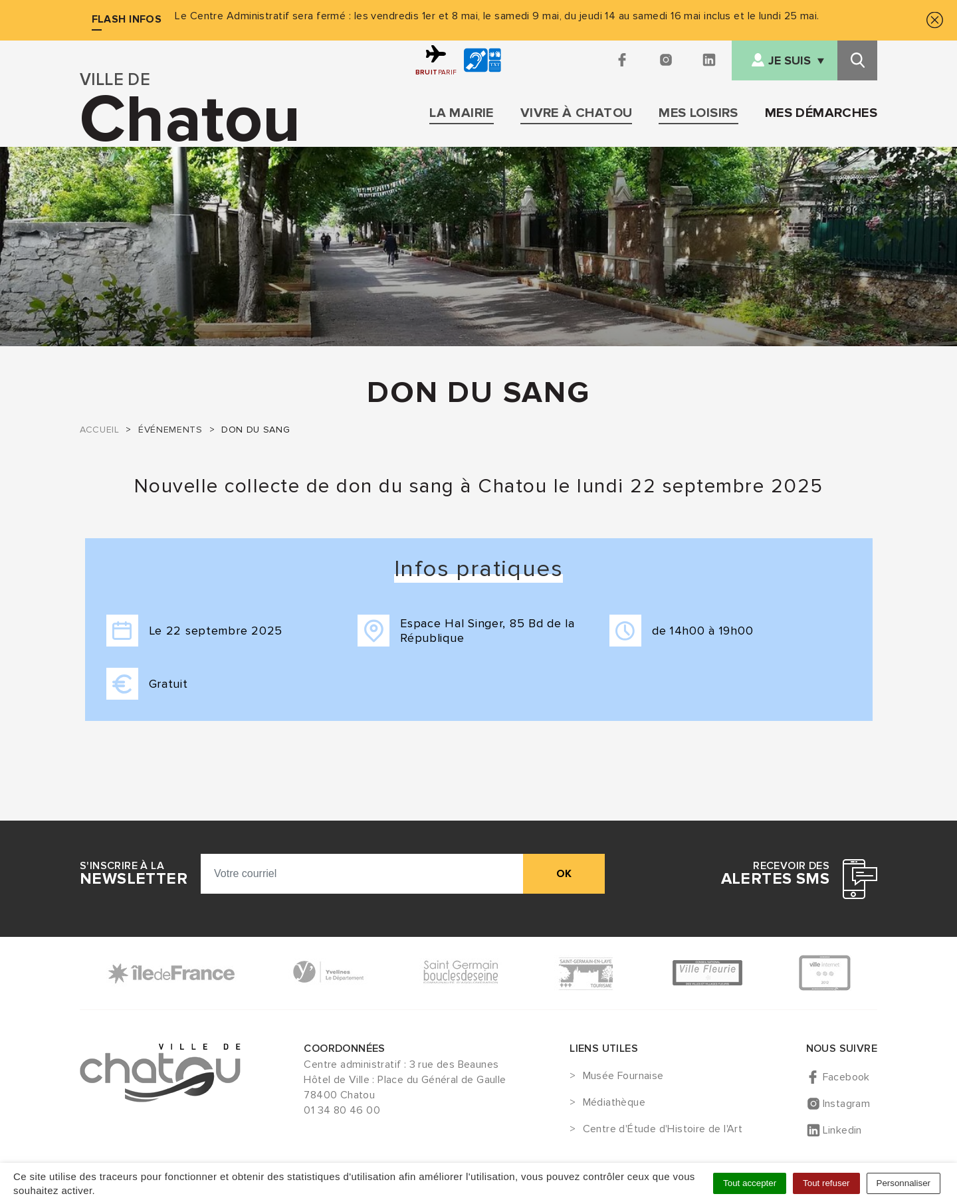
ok (564, 873)
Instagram (847, 1103)
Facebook (846, 1077)
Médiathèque (614, 1103)
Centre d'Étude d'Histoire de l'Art (663, 1130)
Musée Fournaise (623, 1076)
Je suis (789, 61)
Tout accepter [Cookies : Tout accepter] (749, 1183)
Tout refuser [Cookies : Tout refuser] (826, 1183)
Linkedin (842, 1130)
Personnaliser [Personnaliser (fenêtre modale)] (904, 1183)
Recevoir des (775, 873)
